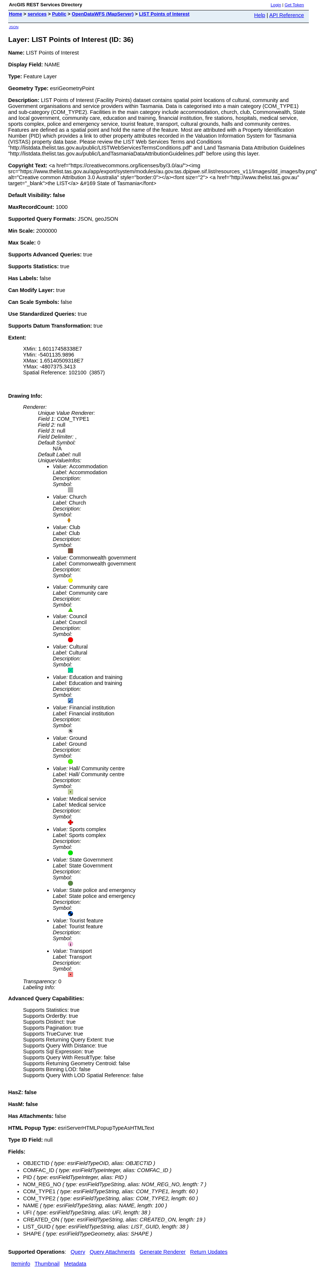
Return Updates (209, 1252)
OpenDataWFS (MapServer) (102, 14)
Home (15, 14)
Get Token (294, 5)
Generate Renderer (163, 1252)
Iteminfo (20, 1264)
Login (276, 5)
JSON (14, 27)
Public (59, 14)
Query (78, 1252)
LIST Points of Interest (164, 14)
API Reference (286, 15)
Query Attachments (112, 1252)
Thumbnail (47, 1264)
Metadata (75, 1264)
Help (259, 15)
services (37, 14)
